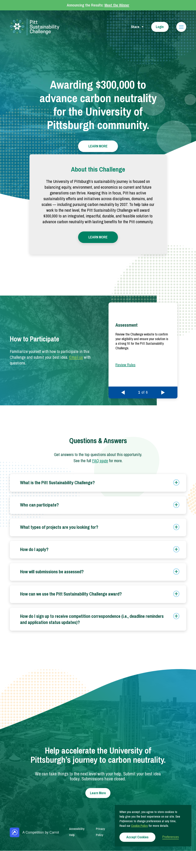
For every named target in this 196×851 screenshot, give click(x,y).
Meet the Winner (117, 5)
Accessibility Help (76, 832)
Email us (76, 357)
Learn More (98, 793)
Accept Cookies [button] (137, 837)
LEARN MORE (98, 146)
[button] (123, 392)
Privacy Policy (100, 832)
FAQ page (100, 461)
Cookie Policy (139, 826)
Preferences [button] (170, 837)
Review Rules (125, 364)
